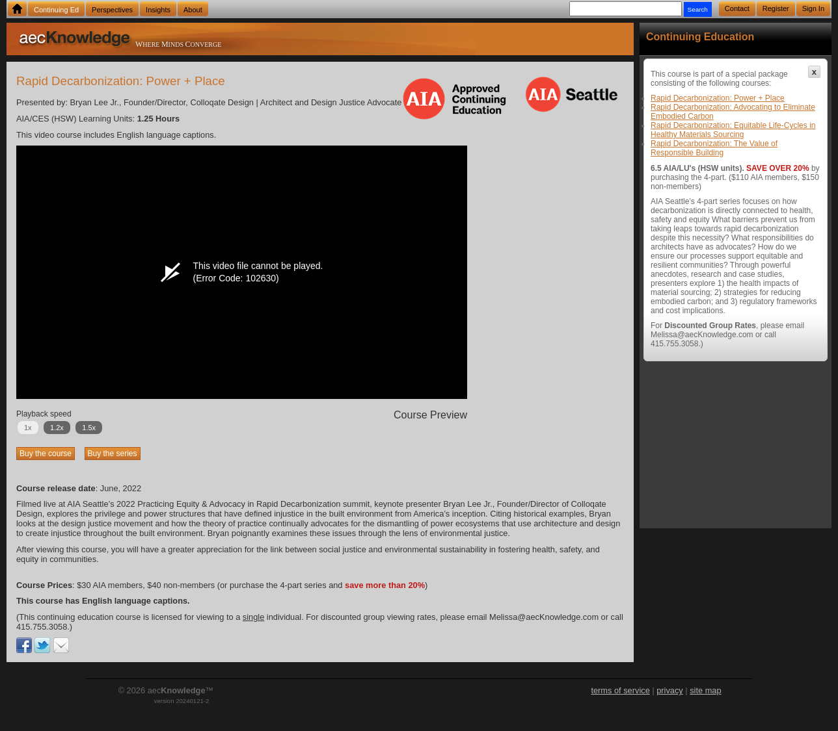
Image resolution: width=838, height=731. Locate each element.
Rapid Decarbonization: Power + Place (718, 98)
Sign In (813, 8)
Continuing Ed (56, 10)
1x (28, 427)
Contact (737, 8)
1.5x (89, 427)
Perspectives (112, 10)
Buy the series (112, 453)
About (192, 10)
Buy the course (46, 453)
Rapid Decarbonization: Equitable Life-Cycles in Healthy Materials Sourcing (733, 130)
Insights (158, 10)
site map (705, 690)
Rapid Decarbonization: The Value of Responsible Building (714, 148)
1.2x (57, 427)
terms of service (620, 690)
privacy (669, 690)
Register (776, 8)
